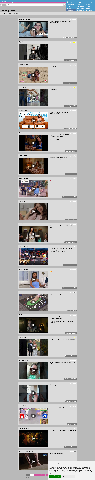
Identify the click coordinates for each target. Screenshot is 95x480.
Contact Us (89, 10)
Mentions (69, 8)
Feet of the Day (80, 6)
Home (70, 2)
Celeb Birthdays (80, 8)
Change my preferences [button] (68, 476)
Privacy (88, 6)
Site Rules (78, 2)
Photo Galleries (70, 4)
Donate (88, 4)
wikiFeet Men (70, 10)
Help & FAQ (89, 2)
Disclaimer (88, 8)
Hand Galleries (80, 10)
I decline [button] (58, 476)
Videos (68, 6)
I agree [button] (51, 476)
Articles (78, 4)
